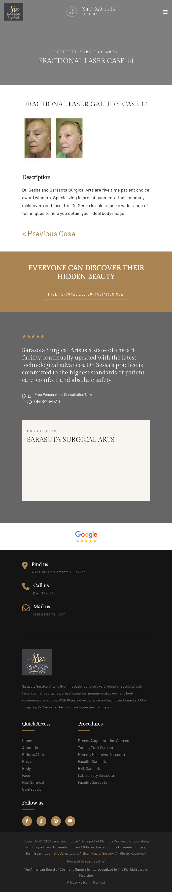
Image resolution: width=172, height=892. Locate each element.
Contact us (31, 789)
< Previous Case (48, 233)
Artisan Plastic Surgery (96, 853)
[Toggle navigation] (165, 14)
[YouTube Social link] (70, 821)
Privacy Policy (77, 882)
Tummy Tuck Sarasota (96, 747)
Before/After (33, 754)
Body (26, 768)
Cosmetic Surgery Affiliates (73, 847)
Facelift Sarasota (92, 761)
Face (26, 775)
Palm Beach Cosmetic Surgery (48, 853)
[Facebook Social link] (27, 821)
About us (30, 747)
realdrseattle (95, 861)
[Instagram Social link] (56, 821)
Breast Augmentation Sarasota (105, 740)
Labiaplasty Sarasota (96, 775)
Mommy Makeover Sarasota (101, 754)
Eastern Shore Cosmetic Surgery (120, 847)
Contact (99, 882)
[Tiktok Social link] (41, 821)
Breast (28, 761)
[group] (53, 138)
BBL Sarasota (89, 768)
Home (27, 740)
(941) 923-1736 (47, 401)
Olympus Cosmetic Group (119, 841)
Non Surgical (33, 782)
